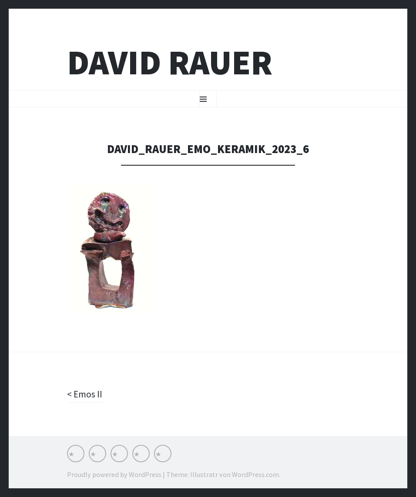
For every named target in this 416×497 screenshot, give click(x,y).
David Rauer (169, 62)
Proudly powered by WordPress (114, 474)
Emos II (87, 394)
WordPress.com (255, 474)
